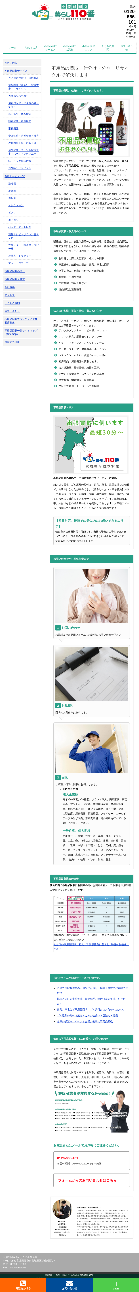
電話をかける (23, 1285)
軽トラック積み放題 (19, 160)
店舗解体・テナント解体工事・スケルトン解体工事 (23, 152)
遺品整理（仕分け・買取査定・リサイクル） (23, 87)
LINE (116, 1285)
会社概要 (10, 287)
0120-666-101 (130, 16)
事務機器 (13, 128)
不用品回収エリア (88, 48)
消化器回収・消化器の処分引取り (23, 105)
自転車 (12, 198)
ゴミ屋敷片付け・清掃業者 (23, 78)
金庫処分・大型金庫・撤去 (23, 135)
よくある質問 (107, 48)
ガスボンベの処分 (18, 96)
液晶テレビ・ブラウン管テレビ (23, 236)
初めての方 (31, 47)
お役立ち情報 (12, 342)
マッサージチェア (18, 263)
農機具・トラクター (19, 255)
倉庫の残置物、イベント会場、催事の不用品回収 (85, 1021)
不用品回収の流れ (69, 48)
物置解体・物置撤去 (19, 121)
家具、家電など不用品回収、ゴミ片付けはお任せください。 (91, 1009)
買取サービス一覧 (15, 176)
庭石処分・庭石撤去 (19, 113)
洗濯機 (12, 183)
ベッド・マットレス (19, 227)
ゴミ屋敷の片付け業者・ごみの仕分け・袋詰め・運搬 (87, 1015)
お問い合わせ (126, 48)
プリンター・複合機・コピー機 (23, 247)
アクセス (10, 295)
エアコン (13, 219)
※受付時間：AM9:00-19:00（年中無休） (80, 1160)
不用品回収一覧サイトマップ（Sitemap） (21, 332)
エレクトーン (16, 205)
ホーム (12, 47)
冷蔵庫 (12, 190)
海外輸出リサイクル (19, 168)
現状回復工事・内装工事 (22, 143)
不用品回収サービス (50, 48)
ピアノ (12, 212)
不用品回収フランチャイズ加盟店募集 (21, 321)
